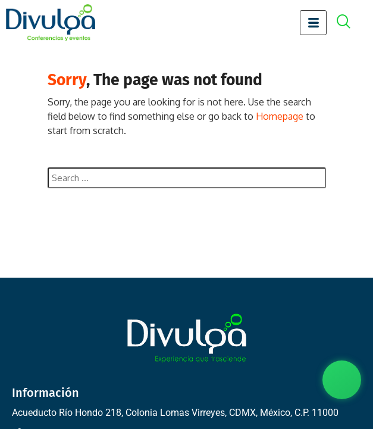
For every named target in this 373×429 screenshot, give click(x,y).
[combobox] (187, 177)
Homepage (279, 116)
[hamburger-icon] (313, 22)
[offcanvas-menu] (349, 23)
